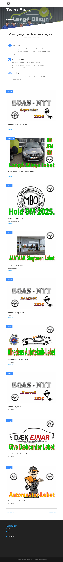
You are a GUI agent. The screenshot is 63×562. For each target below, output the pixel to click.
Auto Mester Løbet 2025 (17, 501)
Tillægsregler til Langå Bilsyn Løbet (21, 171)
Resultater (10, 534)
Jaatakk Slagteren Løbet (16, 266)
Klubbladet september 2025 (18, 124)
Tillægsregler (10, 138)
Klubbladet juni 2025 (15, 407)
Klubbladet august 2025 (16, 313)
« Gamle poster (10, 512)
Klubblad (9, 91)
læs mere (10, 129)
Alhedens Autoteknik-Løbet (18, 360)
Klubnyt (9, 185)
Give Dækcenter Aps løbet (17, 454)
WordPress (43, 559)
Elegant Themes (28, 559)
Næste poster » (52, 512)
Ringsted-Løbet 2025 (15, 218)
